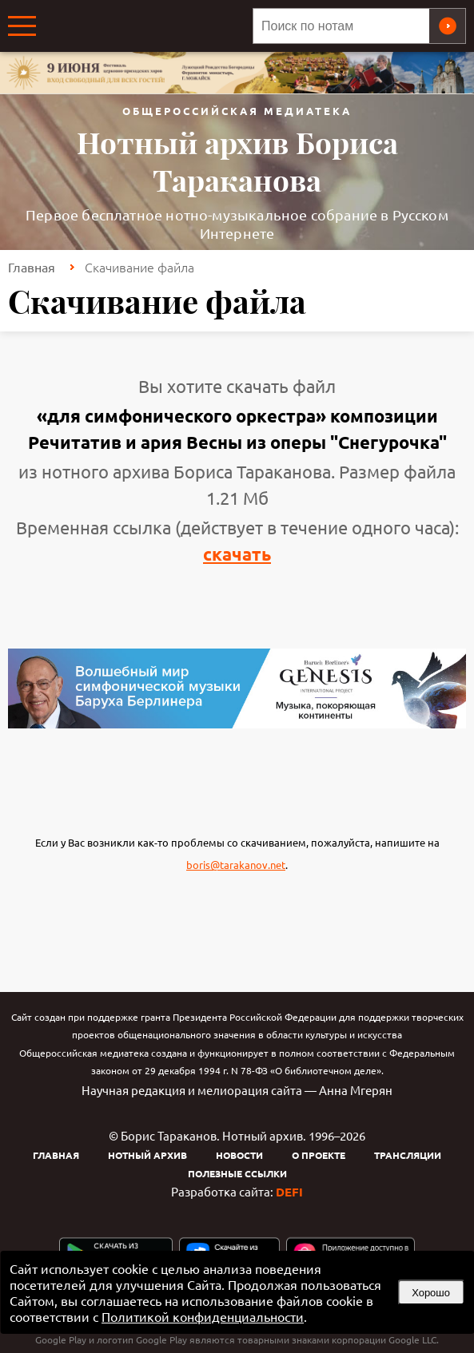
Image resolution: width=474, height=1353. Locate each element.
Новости (239, 1155)
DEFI (289, 1192)
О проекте (318, 1155)
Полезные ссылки (237, 1173)
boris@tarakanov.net (235, 864)
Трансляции (407, 1155)
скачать (237, 554)
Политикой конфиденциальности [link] (203, 1316)
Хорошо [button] (431, 1293)
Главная (31, 267)
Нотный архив (147, 1155)
